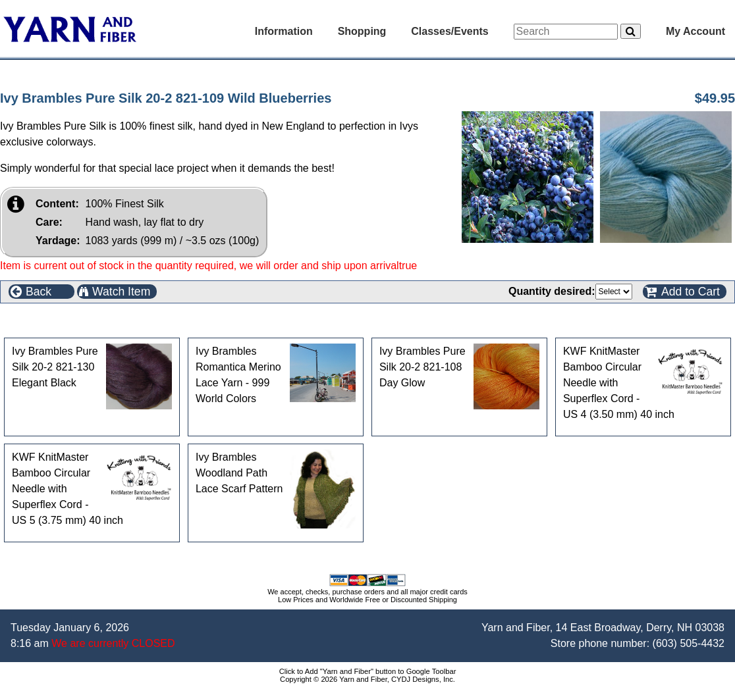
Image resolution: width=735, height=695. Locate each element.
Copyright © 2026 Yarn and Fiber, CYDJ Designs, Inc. (367, 679)
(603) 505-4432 (688, 643)
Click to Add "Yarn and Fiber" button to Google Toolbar (367, 671)
